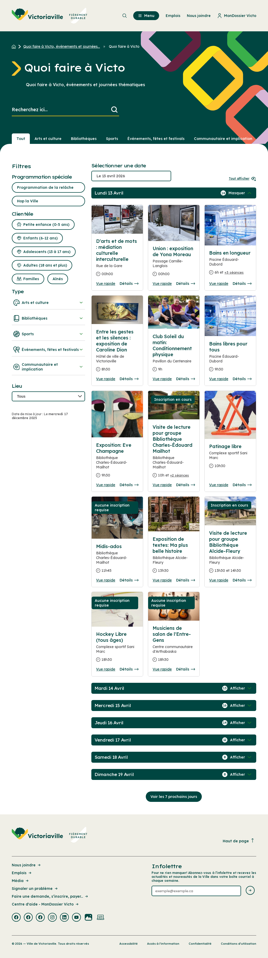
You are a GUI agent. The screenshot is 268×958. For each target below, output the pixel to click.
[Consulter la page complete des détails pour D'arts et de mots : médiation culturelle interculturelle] (117, 219)
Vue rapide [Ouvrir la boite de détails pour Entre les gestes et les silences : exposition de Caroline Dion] (105, 379)
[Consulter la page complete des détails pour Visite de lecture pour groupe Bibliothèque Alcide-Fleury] (230, 554)
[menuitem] (49, 15)
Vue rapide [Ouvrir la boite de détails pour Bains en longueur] (218, 283)
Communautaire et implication (48, 367)
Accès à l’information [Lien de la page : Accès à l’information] (163, 943)
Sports (48, 334)
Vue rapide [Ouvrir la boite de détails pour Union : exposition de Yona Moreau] (162, 283)
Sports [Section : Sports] (112, 138)
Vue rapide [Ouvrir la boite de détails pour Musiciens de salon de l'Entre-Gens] (162, 669)
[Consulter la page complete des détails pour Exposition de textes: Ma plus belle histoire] (174, 557)
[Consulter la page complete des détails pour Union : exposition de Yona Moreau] (174, 263)
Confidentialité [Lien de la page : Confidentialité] (200, 943)
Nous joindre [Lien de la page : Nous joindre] (26, 865)
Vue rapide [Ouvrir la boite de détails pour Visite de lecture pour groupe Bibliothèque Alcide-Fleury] (218, 580)
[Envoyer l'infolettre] (250, 891)
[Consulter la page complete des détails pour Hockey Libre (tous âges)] (117, 649)
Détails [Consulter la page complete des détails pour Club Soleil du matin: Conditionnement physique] (185, 379)
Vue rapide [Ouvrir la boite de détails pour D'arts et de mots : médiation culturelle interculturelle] (105, 283)
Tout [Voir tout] (20, 138)
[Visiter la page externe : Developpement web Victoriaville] (100, 918)
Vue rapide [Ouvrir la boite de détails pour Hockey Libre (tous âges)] (105, 669)
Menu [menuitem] (146, 15)
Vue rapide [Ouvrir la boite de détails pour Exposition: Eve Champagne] (105, 485)
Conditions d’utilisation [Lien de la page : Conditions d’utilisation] (238, 943)
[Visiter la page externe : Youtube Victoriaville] (76, 918)
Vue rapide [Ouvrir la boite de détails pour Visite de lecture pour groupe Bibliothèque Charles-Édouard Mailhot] (162, 485)
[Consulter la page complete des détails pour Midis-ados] (117, 560)
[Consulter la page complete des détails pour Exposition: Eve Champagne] (117, 462)
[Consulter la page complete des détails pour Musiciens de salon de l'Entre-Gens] (174, 646)
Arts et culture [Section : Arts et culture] (48, 138)
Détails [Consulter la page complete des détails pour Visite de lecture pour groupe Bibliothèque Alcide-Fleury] (242, 580)
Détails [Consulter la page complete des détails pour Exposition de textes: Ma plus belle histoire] (185, 580)
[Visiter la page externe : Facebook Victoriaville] (16, 918)
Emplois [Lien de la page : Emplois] (22, 873)
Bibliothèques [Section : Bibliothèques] (84, 138)
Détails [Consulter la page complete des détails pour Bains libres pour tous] (242, 379)
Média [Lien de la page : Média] (20, 880)
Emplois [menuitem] (173, 15)
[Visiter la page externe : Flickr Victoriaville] (88, 918)
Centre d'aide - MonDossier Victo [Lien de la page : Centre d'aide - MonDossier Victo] (45, 904)
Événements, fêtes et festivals (48, 349)
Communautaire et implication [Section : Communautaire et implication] (223, 138)
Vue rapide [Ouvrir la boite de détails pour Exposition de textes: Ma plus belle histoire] (162, 580)
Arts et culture (48, 302)
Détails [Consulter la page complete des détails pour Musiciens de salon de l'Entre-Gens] (185, 669)
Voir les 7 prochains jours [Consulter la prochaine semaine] (173, 796)
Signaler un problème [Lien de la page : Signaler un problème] (35, 888)
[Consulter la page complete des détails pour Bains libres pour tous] (230, 359)
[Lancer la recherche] (114, 110)
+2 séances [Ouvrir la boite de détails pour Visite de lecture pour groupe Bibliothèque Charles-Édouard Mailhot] (179, 475)
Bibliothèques (48, 318)
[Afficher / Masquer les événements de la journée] (240, 193)
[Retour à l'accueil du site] (15, 46)
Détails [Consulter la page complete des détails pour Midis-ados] (129, 580)
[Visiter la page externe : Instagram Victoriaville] (52, 918)
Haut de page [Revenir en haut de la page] (239, 840)
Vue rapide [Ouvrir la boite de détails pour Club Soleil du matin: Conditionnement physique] (162, 379)
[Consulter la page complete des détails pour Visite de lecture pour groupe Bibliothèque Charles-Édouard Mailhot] (174, 453)
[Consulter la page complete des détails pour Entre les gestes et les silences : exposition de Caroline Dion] (117, 353)
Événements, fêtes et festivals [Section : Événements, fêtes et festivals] (156, 138)
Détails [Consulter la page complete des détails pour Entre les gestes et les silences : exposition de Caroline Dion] (129, 379)
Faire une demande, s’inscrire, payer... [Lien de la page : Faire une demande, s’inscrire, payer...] (50, 896)
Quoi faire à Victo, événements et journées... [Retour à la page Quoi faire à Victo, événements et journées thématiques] (61, 46)
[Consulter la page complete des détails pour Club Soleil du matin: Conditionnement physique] (174, 355)
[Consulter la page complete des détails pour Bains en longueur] (230, 265)
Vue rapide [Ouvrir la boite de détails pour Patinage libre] (218, 485)
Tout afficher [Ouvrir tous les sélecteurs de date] (242, 178)
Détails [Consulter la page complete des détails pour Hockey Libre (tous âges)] (129, 669)
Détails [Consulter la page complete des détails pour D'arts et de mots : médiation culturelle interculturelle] (129, 283)
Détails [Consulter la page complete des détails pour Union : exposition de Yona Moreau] (185, 283)
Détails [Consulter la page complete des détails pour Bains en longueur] (242, 283)
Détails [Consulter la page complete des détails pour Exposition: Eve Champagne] (129, 485)
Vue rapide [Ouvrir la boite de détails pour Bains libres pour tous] (218, 379)
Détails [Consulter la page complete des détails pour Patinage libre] (242, 485)
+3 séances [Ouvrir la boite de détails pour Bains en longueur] (234, 272)
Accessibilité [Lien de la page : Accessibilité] (128, 943)
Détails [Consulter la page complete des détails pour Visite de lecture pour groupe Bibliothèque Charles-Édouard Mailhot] (185, 485)
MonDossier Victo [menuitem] (236, 15)
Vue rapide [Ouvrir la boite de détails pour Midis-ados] (105, 580)
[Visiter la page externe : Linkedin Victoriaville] (64, 918)
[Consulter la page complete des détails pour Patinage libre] (230, 458)
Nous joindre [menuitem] (199, 15)
